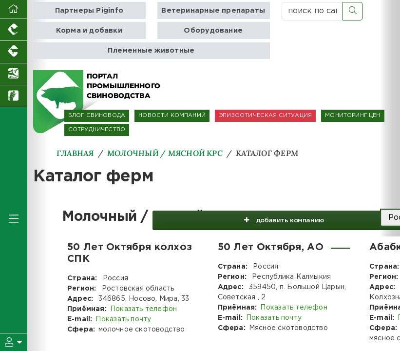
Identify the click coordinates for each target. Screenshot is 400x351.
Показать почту (123, 319)
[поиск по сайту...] (312, 11)
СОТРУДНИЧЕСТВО (96, 129)
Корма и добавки (89, 30)
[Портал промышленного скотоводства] (13, 52)
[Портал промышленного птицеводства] (13, 30)
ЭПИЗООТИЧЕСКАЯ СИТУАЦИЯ (265, 115)
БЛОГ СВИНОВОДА (96, 115)
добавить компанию (276, 218)
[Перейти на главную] (13, 9)
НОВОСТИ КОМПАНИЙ (172, 115)
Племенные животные (151, 50)
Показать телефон (143, 309)
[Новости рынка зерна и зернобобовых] (13, 96)
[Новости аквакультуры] (13, 74)
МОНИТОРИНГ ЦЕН (352, 115)
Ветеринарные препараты (213, 10)
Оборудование (213, 30)
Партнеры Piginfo (89, 10)
